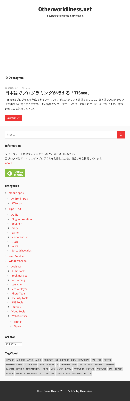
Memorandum (19, 237)
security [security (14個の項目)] (20, 373)
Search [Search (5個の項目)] (10, 373)
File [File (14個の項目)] (99, 359)
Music (14, 241)
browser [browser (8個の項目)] (48, 359)
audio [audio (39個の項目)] (39, 359)
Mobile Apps (16, 193)
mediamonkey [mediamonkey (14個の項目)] (33, 369)
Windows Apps (17, 261)
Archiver (16, 266)
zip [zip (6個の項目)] (89, 373)
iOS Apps (16, 203)
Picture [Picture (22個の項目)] (90, 369)
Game (15, 232)
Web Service (16, 256)
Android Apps (19, 198)
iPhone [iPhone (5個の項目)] (82, 364)
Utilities (16, 307)
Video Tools (18, 311)
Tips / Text (15, 209)
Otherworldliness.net (65, 9)
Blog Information (21, 219)
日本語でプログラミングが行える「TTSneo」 (48, 92)
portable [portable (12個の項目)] (101, 369)
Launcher (17, 284)
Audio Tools (18, 271)
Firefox (18, 321)
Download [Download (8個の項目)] (83, 359)
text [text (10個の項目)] (41, 373)
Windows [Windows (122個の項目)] (77, 373)
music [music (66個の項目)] (60, 369)
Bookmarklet (19, 275)
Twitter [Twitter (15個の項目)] (50, 373)
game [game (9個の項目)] (41, 364)
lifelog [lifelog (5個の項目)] (20, 369)
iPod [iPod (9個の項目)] (90, 364)
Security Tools (19, 298)
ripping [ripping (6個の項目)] (118, 369)
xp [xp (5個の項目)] (85, 373)
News (14, 246)
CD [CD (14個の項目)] (56, 359)
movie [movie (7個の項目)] (45, 369)
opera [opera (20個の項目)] (68, 369)
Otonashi (26, 87)
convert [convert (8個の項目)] (64, 359)
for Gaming (18, 280)
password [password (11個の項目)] (79, 369)
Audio (14, 214)
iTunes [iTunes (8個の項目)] (98, 364)
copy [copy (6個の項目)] (73, 359)
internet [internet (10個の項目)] (65, 364)
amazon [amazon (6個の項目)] (10, 359)
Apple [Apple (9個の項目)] (30, 359)
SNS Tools (17, 302)
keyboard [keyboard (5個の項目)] (109, 364)
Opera (18, 326)
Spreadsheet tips (21, 250)
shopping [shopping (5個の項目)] (32, 373)
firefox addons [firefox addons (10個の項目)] (14, 364)
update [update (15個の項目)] (60, 373)
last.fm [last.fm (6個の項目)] (10, 369)
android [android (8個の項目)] (21, 359)
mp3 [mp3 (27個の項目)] (53, 369)
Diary (14, 228)
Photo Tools (18, 293)
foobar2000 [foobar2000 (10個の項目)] (31, 364)
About (8, 163)
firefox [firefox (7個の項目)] (107, 359)
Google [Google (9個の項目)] (50, 364)
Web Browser (19, 316)
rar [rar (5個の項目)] (110, 369)
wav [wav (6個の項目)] (68, 373)
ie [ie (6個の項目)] (58, 364)
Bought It (16, 223)
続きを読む (13, 117)
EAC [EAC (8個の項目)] (93, 359)
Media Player (19, 289)
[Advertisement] (65, 48)
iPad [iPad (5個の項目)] (74, 364)
